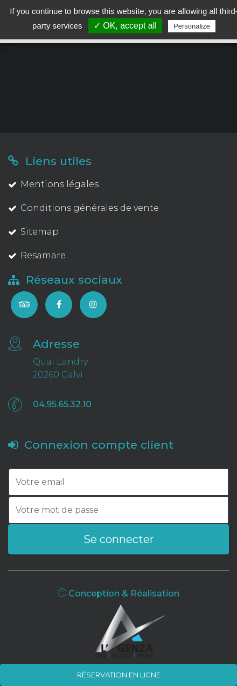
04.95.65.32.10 (62, 404)
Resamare (37, 255)
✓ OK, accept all (125, 25)
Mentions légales (53, 184)
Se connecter (118, 539)
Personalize (191, 26)
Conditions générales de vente (83, 208)
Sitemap (33, 232)
